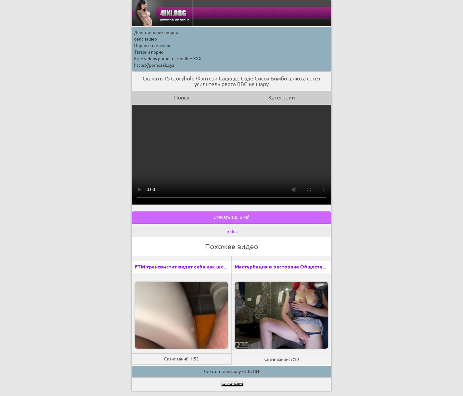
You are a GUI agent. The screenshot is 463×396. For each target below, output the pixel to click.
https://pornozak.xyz (154, 65)
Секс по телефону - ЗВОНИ (231, 371)
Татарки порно (148, 52)
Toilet (231, 231)
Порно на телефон (153, 45)
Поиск (181, 97)
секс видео (145, 38)
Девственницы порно (156, 32)
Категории (281, 97)
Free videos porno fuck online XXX (168, 58)
